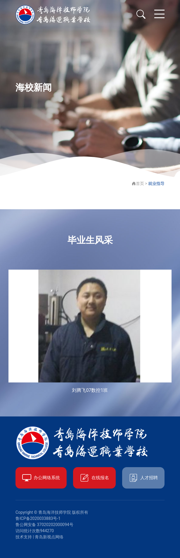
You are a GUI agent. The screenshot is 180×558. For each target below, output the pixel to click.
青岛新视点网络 (49, 537)
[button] (163, 331)
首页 (138, 183)
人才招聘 (143, 478)
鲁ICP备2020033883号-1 (37, 518)
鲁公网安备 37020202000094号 (44, 524)
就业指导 (156, 183)
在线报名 (94, 478)
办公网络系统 (41, 478)
